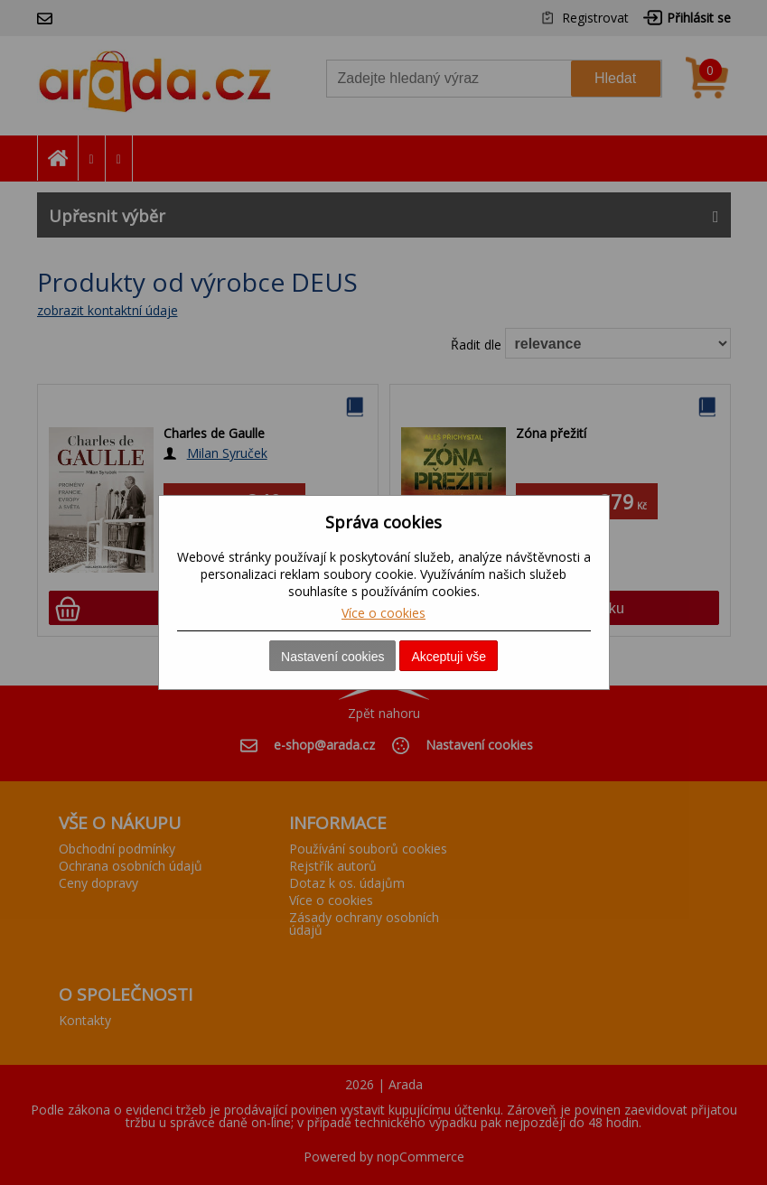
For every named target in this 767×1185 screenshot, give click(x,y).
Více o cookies (383, 612)
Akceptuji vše (448, 656)
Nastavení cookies (332, 656)
